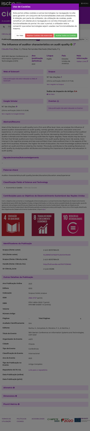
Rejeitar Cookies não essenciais (39, 35)
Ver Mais (19, 35)
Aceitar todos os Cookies (66, 35)
